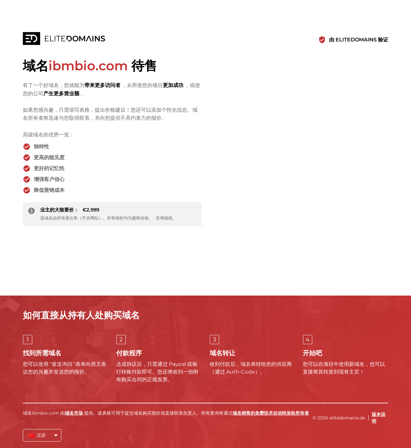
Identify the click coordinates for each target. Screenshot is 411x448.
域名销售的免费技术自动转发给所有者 (270, 413)
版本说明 (378, 417)
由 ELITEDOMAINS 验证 (358, 40)
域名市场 (74, 413)
